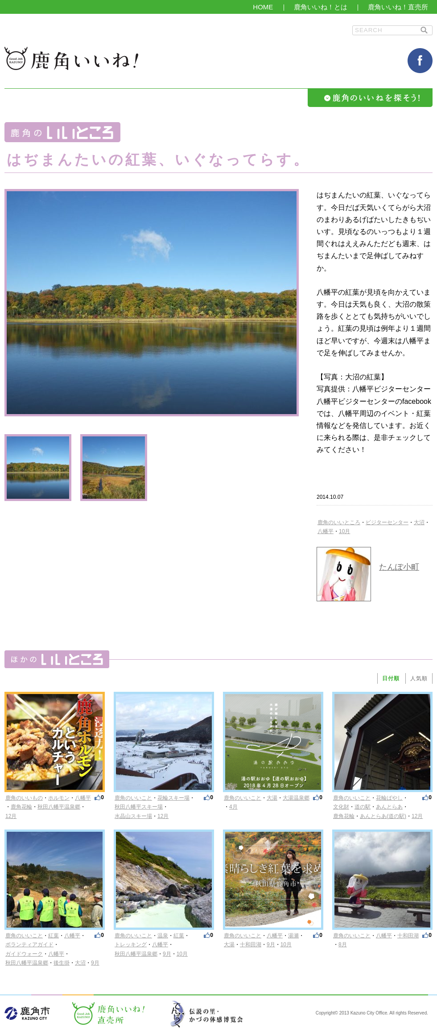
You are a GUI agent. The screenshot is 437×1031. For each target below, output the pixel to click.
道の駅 (363, 807)
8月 (342, 944)
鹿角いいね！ (71, 58)
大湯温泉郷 (296, 798)
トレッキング (131, 944)
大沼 (419, 522)
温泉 (162, 935)
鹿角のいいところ (338, 522)
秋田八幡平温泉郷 (58, 807)
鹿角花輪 (21, 807)
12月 (10, 816)
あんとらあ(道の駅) (383, 816)
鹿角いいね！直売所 (398, 7)
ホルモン (59, 798)
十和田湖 (250, 944)
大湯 (272, 798)
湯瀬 (293, 935)
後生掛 (62, 963)
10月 (344, 531)
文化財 (341, 807)
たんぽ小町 (399, 567)
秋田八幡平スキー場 (139, 807)
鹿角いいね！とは (320, 7)
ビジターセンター (387, 522)
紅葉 (53, 935)
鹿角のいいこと (133, 798)
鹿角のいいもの (24, 798)
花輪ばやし (389, 798)
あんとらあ (389, 807)
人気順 (419, 678)
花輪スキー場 (173, 798)
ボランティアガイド (29, 944)
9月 (95, 963)
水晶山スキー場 (133, 816)
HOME (263, 7)
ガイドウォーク (24, 954)
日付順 (391, 678)
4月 (233, 807)
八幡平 (325, 531)
